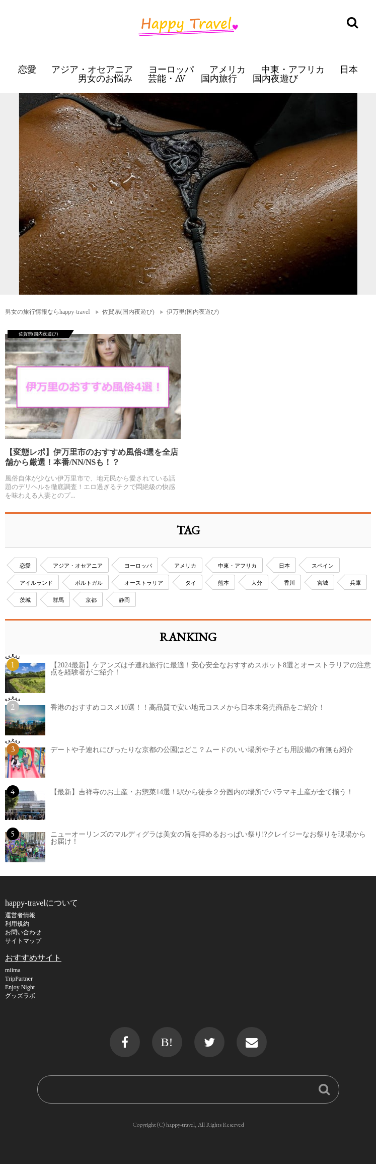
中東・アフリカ (293, 69)
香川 (289, 583)
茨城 (25, 600)
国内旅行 (219, 78)
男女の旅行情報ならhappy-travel (47, 311)
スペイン (323, 566)
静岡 (124, 600)
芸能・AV (167, 78)
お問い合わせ (23, 932)
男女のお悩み (105, 78)
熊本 (223, 583)
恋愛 (27, 69)
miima (13, 970)
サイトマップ (23, 940)
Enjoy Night (20, 987)
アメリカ (227, 69)
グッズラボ (20, 995)
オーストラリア (143, 583)
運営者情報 (20, 915)
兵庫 (355, 583)
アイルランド (36, 583)
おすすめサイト (33, 957)
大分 (256, 583)
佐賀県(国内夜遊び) (128, 311)
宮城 (322, 583)
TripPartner (19, 978)
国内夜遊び (275, 78)
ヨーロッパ (171, 69)
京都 (91, 600)
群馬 (58, 600)
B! (167, 1042)
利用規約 (17, 923)
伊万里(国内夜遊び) (193, 311)
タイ (190, 583)
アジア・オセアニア (92, 69)
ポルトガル (89, 583)
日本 (349, 69)
